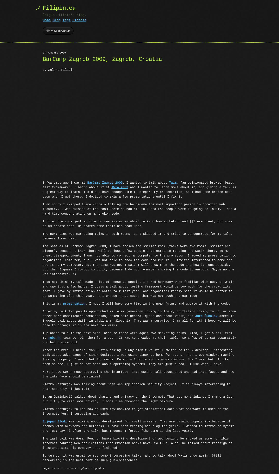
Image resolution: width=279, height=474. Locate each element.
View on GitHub (58, 30)
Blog (56, 20)
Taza (173, 182)
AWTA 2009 (119, 187)
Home (47, 20)
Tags (67, 20)
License (79, 20)
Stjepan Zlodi (55, 421)
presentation (74, 303)
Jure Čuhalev (206, 316)
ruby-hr (54, 337)
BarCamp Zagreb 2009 (104, 182)
